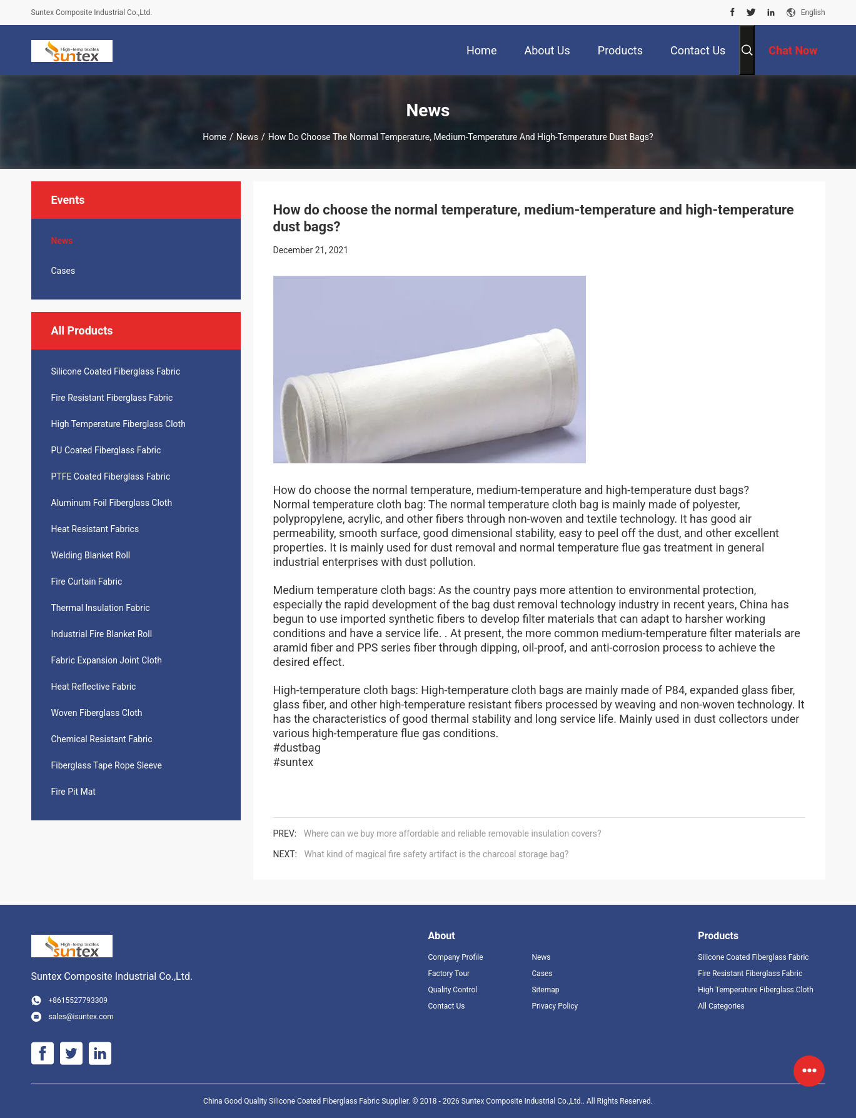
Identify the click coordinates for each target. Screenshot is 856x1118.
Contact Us (446, 1006)
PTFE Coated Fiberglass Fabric (111, 476)
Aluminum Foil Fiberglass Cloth (112, 503)
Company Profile (455, 957)
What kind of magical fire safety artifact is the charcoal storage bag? (436, 854)
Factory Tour (449, 973)
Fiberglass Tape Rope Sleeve (107, 765)
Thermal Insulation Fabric (100, 608)
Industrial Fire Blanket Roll (102, 634)
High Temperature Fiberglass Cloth (118, 424)
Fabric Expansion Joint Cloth (107, 660)
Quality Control (453, 989)
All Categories (721, 1006)
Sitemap (545, 989)
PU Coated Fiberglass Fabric (106, 450)
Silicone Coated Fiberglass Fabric (116, 371)
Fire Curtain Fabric (87, 582)
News (247, 137)
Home (214, 137)
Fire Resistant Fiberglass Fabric (112, 398)
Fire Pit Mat (73, 792)
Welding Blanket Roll (91, 555)
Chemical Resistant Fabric (102, 739)
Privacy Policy (554, 1006)
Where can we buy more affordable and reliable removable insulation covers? (453, 833)
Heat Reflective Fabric (93, 687)
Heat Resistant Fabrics (95, 529)
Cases (63, 271)
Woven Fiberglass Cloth (97, 713)
